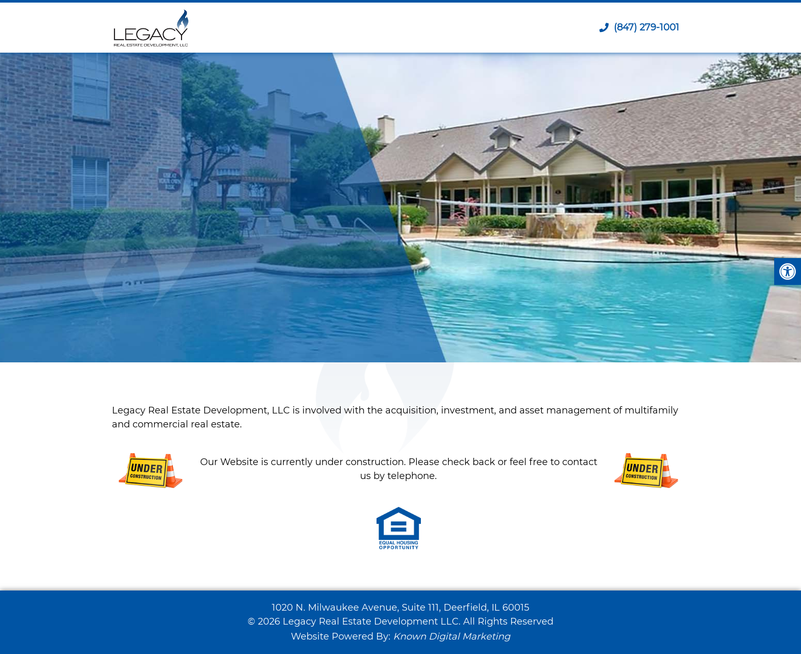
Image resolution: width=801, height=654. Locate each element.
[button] (787, 271)
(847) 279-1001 (639, 27)
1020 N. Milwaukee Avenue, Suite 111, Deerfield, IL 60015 (400, 607)
